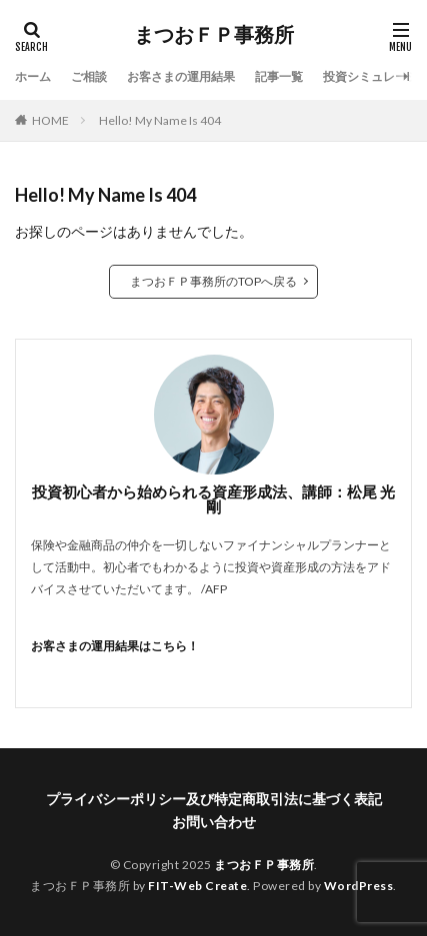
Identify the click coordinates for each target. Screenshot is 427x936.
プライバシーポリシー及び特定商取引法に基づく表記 (214, 798)
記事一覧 (279, 76)
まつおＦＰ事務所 (214, 35)
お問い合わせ (214, 821)
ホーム (33, 76)
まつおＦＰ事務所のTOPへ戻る (213, 281)
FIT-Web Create (197, 885)
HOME (50, 120)
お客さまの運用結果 (181, 76)
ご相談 (89, 76)
